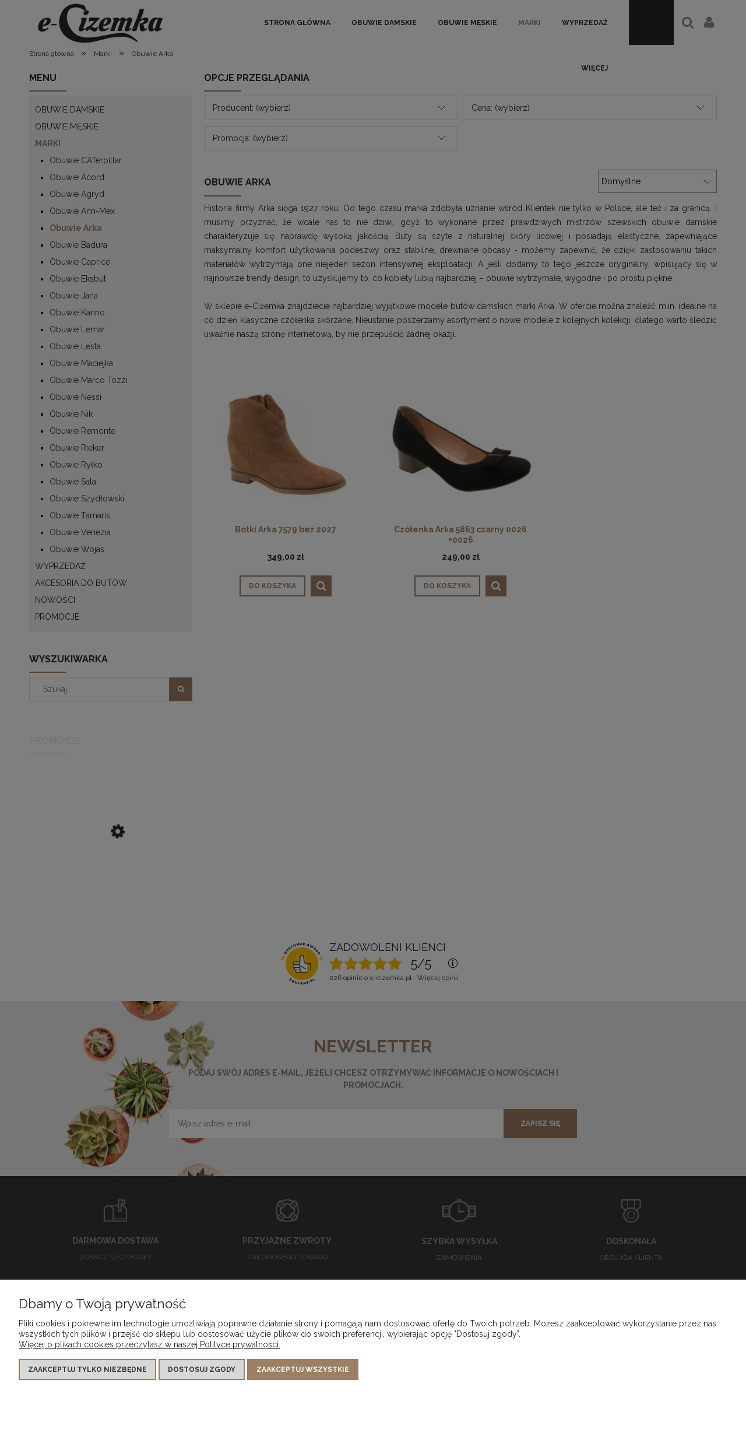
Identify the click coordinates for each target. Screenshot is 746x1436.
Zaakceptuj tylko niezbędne (87, 1369)
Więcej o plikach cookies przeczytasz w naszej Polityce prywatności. (149, 1344)
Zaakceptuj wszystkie (302, 1369)
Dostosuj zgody (201, 1369)
